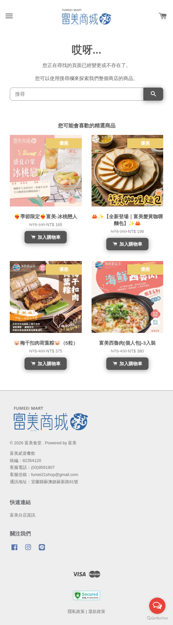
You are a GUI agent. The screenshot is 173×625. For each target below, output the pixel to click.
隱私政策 (76, 611)
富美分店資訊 (22, 515)
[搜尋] (77, 94)
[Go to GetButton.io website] (157, 618)
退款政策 (96, 611)
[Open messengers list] (157, 606)
